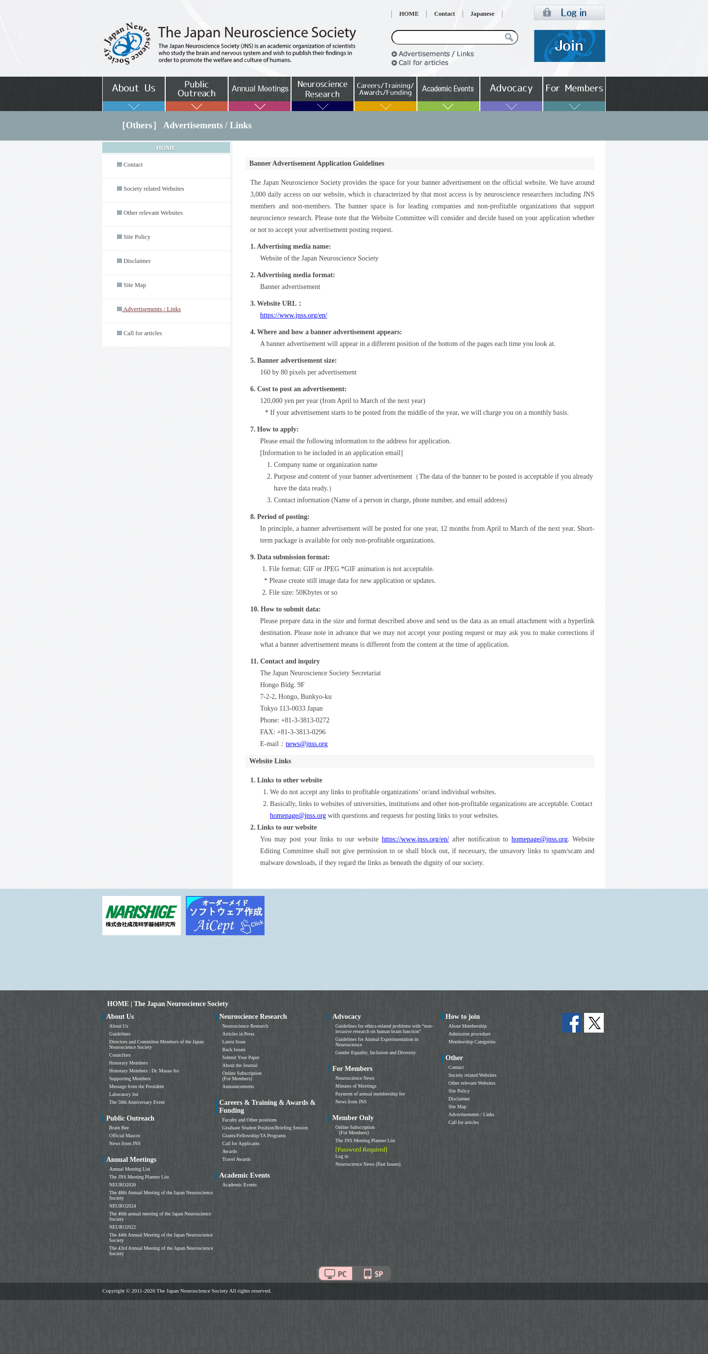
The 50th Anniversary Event (137, 1102)
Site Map (134, 285)
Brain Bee (119, 1127)
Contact (444, 13)
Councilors (120, 1055)
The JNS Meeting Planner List (139, 1177)
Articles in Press (238, 1034)
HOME (409, 13)
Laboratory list (123, 1094)
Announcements (238, 1086)
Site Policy (136, 236)
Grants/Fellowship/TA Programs (254, 1135)
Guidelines (119, 1034)
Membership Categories (472, 1041)
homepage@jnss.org (298, 815)
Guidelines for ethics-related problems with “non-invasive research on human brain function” (384, 1028)
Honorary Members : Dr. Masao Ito (144, 1070)
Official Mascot (124, 1135)
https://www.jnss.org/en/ (293, 315)
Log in (341, 1156)
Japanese (483, 13)
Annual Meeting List (129, 1169)
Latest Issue (234, 1041)
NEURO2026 (122, 1184)
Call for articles (142, 333)
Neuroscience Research (245, 1026)
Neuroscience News (355, 1078)
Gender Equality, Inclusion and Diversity (375, 1052)
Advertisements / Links (471, 1114)
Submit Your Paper (241, 1057)
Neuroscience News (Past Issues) (367, 1164)
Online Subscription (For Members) (242, 1075)
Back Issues (234, 1049)
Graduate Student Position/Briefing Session (265, 1127)
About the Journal (240, 1065)
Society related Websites (153, 188)
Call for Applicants (241, 1143)
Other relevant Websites (152, 212)
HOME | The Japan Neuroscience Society (167, 1004)
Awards (229, 1151)
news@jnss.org (306, 744)
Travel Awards (236, 1159)
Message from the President (136, 1086)
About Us (118, 1026)
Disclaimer (136, 261)
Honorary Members (128, 1063)
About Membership (467, 1026)
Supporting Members (130, 1078)
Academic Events (239, 1184)
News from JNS (125, 1143)
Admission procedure (469, 1034)
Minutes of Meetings (355, 1086)
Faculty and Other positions (249, 1120)
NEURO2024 (122, 1206)
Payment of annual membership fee (370, 1093)
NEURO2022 (122, 1227)
